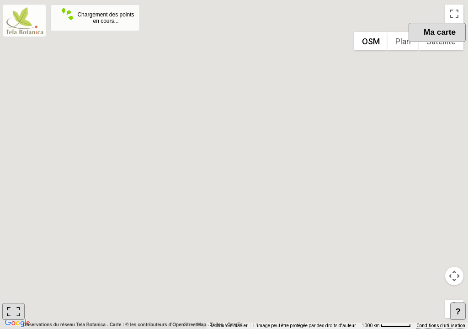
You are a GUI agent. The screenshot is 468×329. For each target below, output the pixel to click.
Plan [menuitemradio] (403, 41)
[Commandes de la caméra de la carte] (454, 276)
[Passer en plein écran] (454, 14)
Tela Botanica (91, 324)
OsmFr (234, 324)
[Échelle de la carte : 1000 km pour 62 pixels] (386, 326)
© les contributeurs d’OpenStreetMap (165, 324)
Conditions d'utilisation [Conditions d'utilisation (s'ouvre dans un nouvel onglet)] (440, 325)
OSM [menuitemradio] (371, 41)
